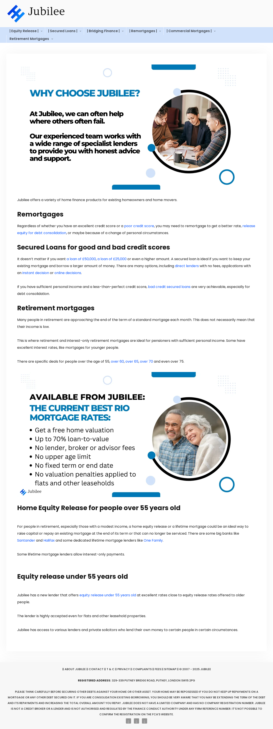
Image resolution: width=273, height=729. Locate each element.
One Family (153, 540)
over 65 (131, 361)
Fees (158, 669)
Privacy (123, 669)
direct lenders (187, 265)
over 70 (146, 361)
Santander (26, 540)
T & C (110, 669)
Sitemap (170, 669)
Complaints (142, 669)
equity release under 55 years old (107, 595)
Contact (96, 669)
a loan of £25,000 (112, 258)
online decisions (67, 272)
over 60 (117, 361)
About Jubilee (75, 669)
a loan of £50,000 (81, 258)
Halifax (49, 540)
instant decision (35, 272)
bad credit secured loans (169, 286)
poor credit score (139, 225)
